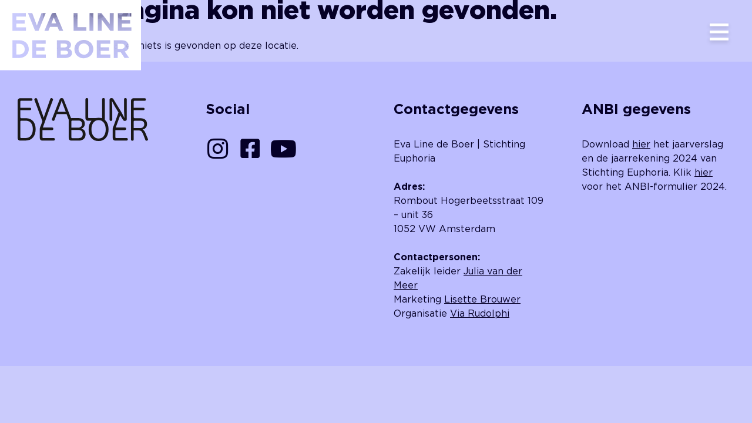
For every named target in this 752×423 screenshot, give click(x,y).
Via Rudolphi (479, 313)
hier (641, 144)
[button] (719, 33)
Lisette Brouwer (482, 299)
